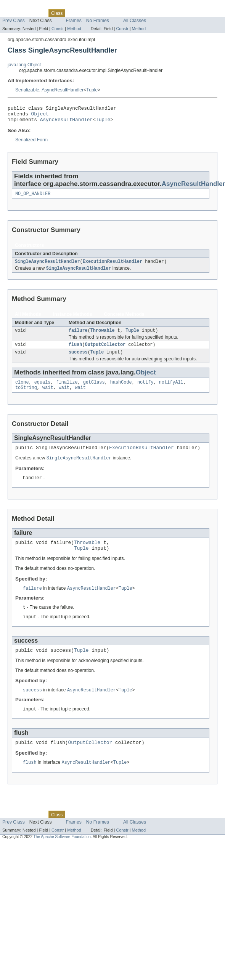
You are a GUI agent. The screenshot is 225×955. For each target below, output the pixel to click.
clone (22, 390)
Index (130, 13)
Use (73, 13)
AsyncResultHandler (63, 90)
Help (145, 13)
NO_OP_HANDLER (32, 198)
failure (78, 336)
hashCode (121, 390)
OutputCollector (105, 351)
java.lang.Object (24, 64)
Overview (12, 13)
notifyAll (171, 390)
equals (42, 390)
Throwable (102, 336)
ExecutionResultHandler (112, 266)
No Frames (97, 20)
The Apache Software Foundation (62, 855)
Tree (87, 13)
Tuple (92, 90)
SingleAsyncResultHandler (47, 266)
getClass (94, 390)
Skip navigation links (21, 6)
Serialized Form (31, 143)
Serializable (27, 90)
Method (74, 28)
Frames (74, 20)
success (78, 360)
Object (40, 115)
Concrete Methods (124, 319)
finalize (67, 390)
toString (26, 397)
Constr (57, 28)
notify (145, 390)
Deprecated (108, 13)
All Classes (134, 20)
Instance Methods (72, 319)
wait (47, 397)
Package (35, 13)
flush (75, 351)
